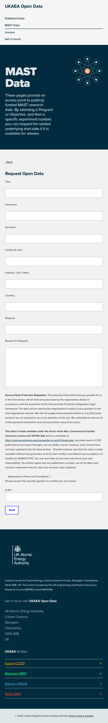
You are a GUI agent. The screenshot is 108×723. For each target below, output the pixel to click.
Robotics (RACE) (16, 684)
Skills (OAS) (13, 694)
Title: (8, 181)
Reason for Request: (16, 341)
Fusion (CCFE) (15, 663)
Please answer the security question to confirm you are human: (41, 481)
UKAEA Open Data (23, 6)
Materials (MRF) (16, 674)
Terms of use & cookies (81, 715)
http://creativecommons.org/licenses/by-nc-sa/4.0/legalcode (39, 440)
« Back (9, 162)
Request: (10, 318)
